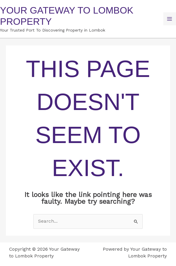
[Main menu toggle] (169, 18)
